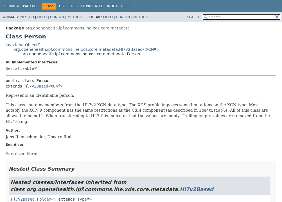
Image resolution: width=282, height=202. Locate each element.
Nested (27, 17)
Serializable (20, 68)
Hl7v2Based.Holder (31, 199)
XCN (150, 49)
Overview (11, 6)
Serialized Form (21, 154)
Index (112, 6)
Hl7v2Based (36, 86)
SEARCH (194, 17)
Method (74, 17)
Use (62, 6)
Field (42, 17)
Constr (57, 17)
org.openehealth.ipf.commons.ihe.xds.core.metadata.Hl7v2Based (78, 49)
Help (125, 6)
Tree (73, 6)
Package (31, 6)
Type (82, 199)
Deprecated (92, 6)
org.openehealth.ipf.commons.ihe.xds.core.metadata (77, 28)
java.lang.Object (22, 45)
